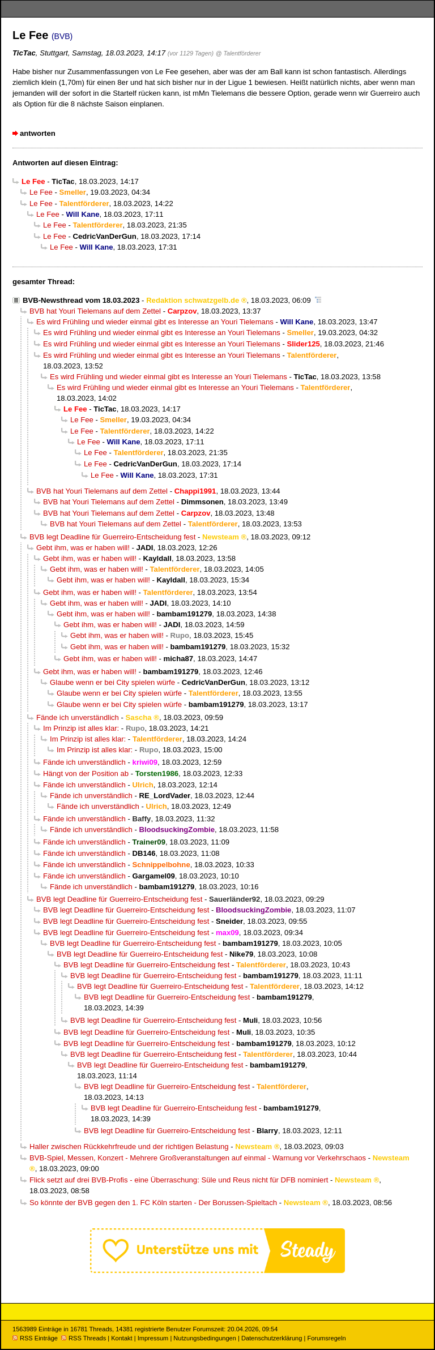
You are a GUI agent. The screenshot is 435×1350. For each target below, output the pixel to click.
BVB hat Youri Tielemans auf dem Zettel (95, 311)
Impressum (153, 1338)
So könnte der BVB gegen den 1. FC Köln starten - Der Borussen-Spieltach (153, 1202)
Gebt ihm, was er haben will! (83, 547)
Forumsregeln (326, 1338)
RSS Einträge (35, 1338)
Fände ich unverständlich (77, 717)
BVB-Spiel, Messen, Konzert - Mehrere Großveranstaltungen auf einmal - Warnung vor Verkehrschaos (197, 1158)
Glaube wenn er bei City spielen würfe (112, 682)
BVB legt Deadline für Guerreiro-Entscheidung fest (112, 537)
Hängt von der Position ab (86, 773)
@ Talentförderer (238, 53)
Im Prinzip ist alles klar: (81, 728)
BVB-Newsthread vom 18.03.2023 (81, 300)
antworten (38, 133)
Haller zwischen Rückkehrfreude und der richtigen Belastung (129, 1146)
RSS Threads (83, 1338)
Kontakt (121, 1338)
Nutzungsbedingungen (204, 1338)
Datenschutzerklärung (271, 1338)
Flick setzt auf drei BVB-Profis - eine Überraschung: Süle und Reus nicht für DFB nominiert (178, 1180)
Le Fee (41, 192)
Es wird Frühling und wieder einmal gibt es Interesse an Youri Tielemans (155, 322)
